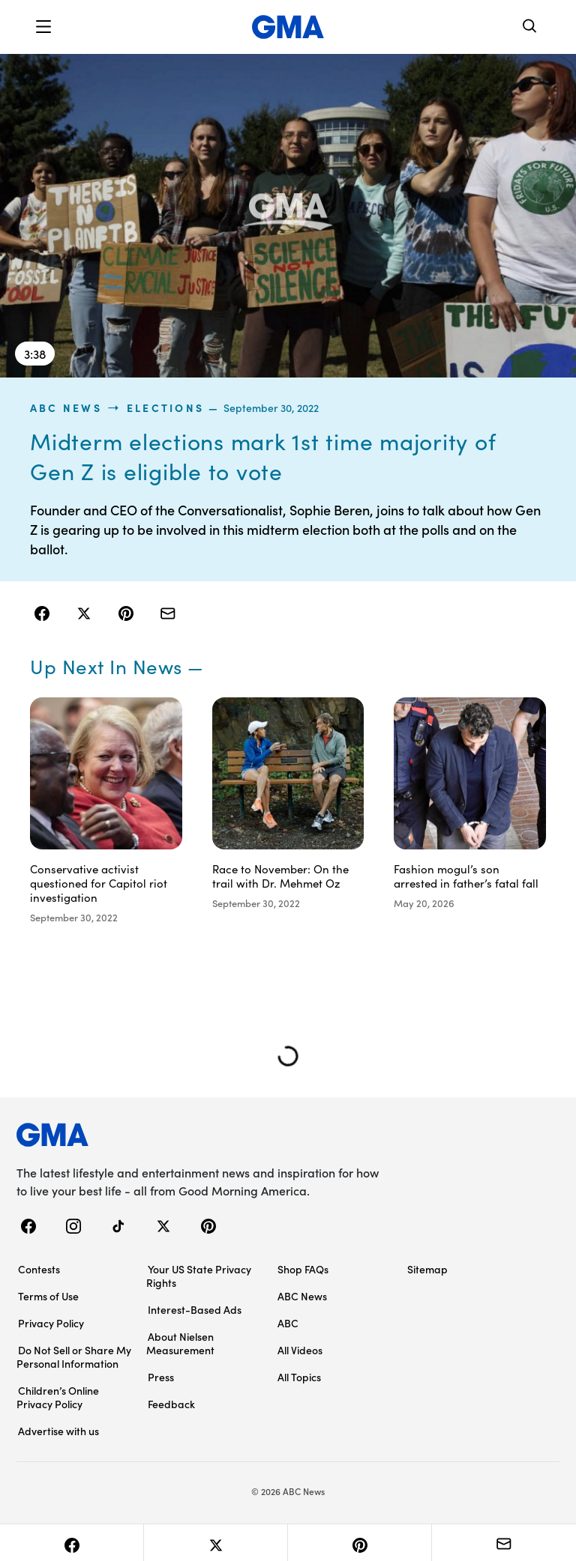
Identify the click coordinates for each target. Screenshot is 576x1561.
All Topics (299, 1376)
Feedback (171, 1403)
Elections (165, 407)
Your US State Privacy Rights (198, 1275)
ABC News (66, 407)
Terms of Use (48, 1295)
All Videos (300, 1349)
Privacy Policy (51, 1322)
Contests (39, 1268)
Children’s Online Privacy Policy (57, 1397)
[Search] (530, 27)
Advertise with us (58, 1430)
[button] (43, 26)
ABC (288, 1322)
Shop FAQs (303, 1268)
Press (161, 1376)
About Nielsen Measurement (180, 1343)
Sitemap (427, 1268)
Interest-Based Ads (195, 1309)
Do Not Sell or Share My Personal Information (73, 1356)
